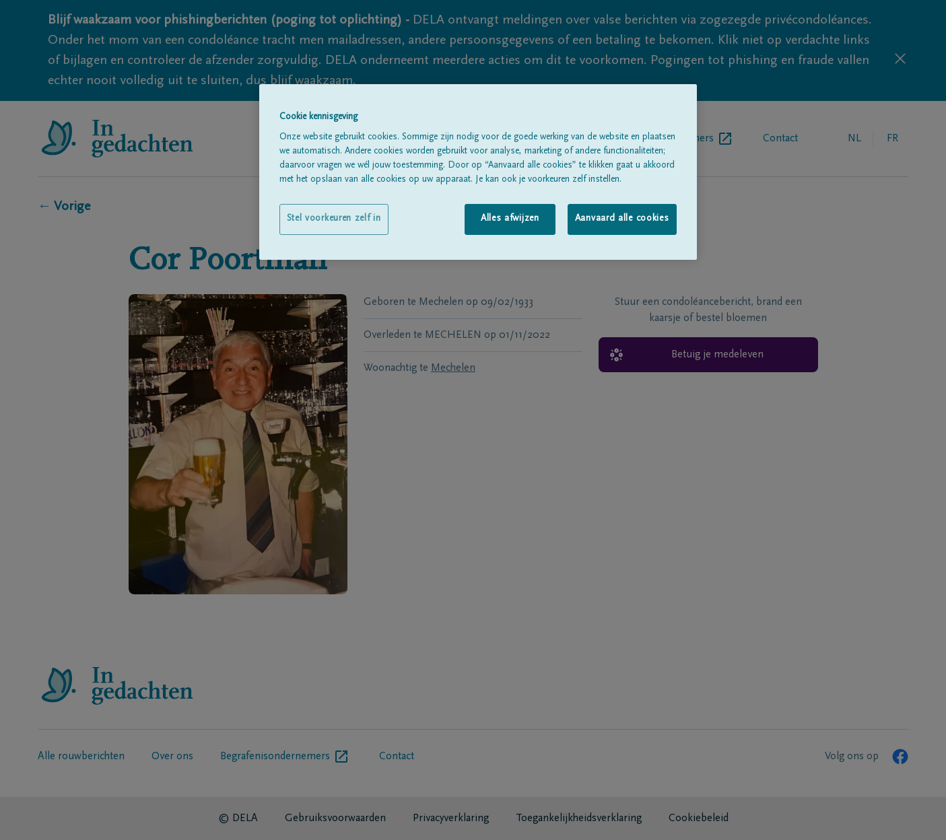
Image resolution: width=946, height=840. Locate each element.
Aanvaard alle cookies (622, 218)
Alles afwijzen (510, 218)
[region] (478, 172)
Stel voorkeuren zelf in (334, 218)
